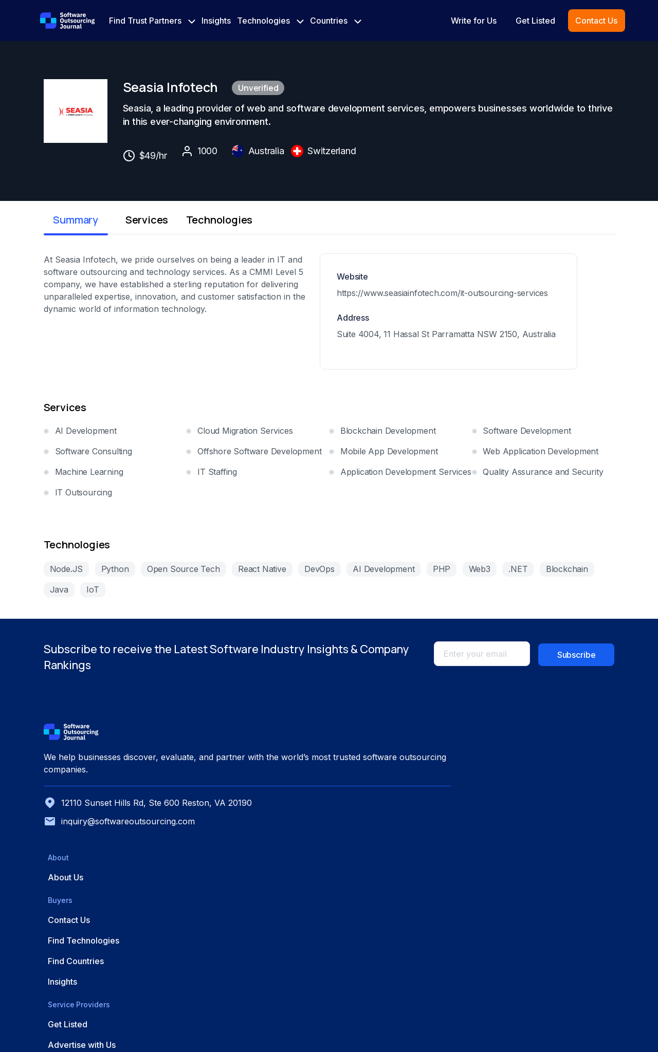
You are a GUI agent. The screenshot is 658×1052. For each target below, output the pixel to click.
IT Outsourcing (79, 578)
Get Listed (535, 20)
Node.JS (63, 666)
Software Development (529, 516)
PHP (452, 666)
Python (113, 666)
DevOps (325, 666)
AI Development (82, 516)
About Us (355, 866)
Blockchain (67, 689)
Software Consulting (89, 536)
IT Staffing (215, 557)
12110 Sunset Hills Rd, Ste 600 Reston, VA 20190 (131, 934)
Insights (216, 20)
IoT (154, 689)
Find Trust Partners (152, 20)
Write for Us (474, 20)
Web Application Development (542, 536)
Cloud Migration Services (243, 516)
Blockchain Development (388, 516)
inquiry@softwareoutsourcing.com (115, 959)
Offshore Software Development (258, 536)
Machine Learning (85, 557)
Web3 (492, 666)
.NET (533, 666)
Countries (335, 20)
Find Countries (463, 907)
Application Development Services (405, 557)
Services (191, 259)
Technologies (270, 20)
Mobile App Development (389, 536)
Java (118, 689)
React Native (266, 666)
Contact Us (596, 20)
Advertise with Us (566, 886)
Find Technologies (470, 886)
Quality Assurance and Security (545, 557)
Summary (84, 259)
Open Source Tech (184, 666)
